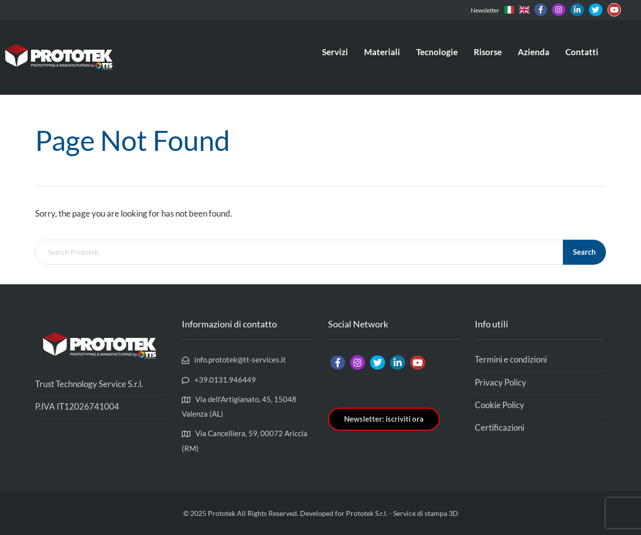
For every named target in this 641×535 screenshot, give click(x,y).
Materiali (382, 52)
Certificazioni (499, 427)
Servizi (335, 52)
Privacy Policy (500, 382)
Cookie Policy (499, 405)
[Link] (509, 10)
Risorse (488, 52)
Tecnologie (437, 52)
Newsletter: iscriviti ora (384, 418)
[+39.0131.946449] (219, 379)
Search (584, 251)
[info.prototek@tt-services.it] (234, 359)
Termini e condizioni (511, 359)
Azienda (533, 52)
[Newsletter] (483, 10)
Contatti (581, 52)
